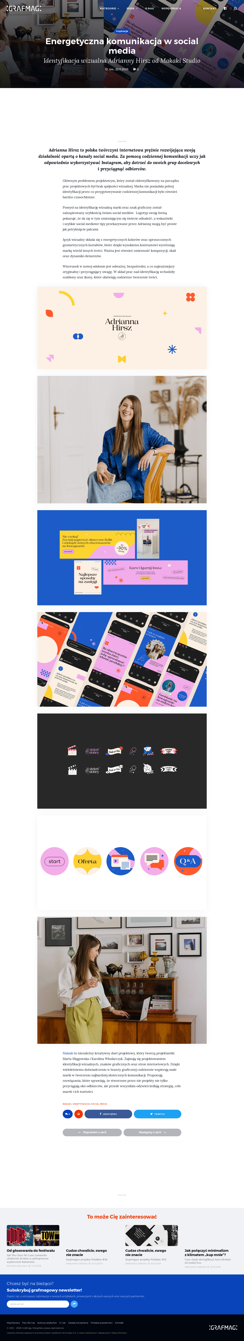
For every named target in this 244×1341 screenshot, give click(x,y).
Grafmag (26, 1328)
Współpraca (171, 8)
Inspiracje (122, 31)
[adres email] (38, 1304)
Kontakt (209, 8)
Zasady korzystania (78, 1322)
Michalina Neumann (17, 1266)
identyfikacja (81, 1104)
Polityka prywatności (102, 1322)
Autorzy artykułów (47, 1322)
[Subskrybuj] (74, 1304)
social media (99, 1104)
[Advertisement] (122, 116)
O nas (149, 8)
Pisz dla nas (28, 1322)
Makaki (68, 1053)
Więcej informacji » (119, 1333)
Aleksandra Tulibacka (76, 1263)
